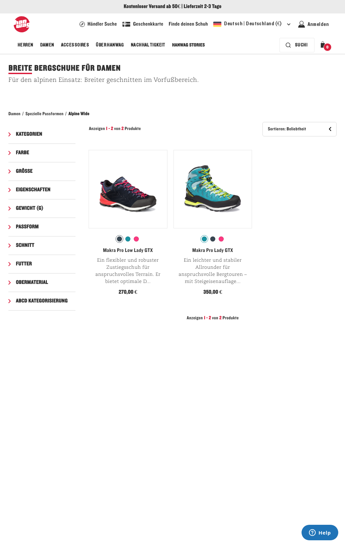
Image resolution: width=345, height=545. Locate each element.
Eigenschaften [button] (33, 190)
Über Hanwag (110, 45)
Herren (25, 45)
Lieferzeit (193, 7)
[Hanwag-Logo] (21, 24)
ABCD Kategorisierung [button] (42, 301)
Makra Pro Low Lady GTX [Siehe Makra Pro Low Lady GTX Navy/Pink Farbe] (128, 251)
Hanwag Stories (188, 45)
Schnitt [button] (25, 246)
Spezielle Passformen (44, 114)
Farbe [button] (22, 153)
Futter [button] (24, 264)
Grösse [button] (24, 171)
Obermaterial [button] (32, 283)
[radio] (119, 239)
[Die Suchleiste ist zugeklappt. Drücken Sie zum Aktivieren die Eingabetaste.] (297, 45)
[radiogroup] (128, 239)
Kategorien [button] (29, 134)
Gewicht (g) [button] (29, 208)
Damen (47, 45)
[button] (324, 45)
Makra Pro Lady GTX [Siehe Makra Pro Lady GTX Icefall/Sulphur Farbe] (212, 251)
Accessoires (75, 45)
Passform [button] (27, 227)
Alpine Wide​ (78, 114)
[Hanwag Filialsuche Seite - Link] (98, 24)
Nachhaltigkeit (148, 45)
